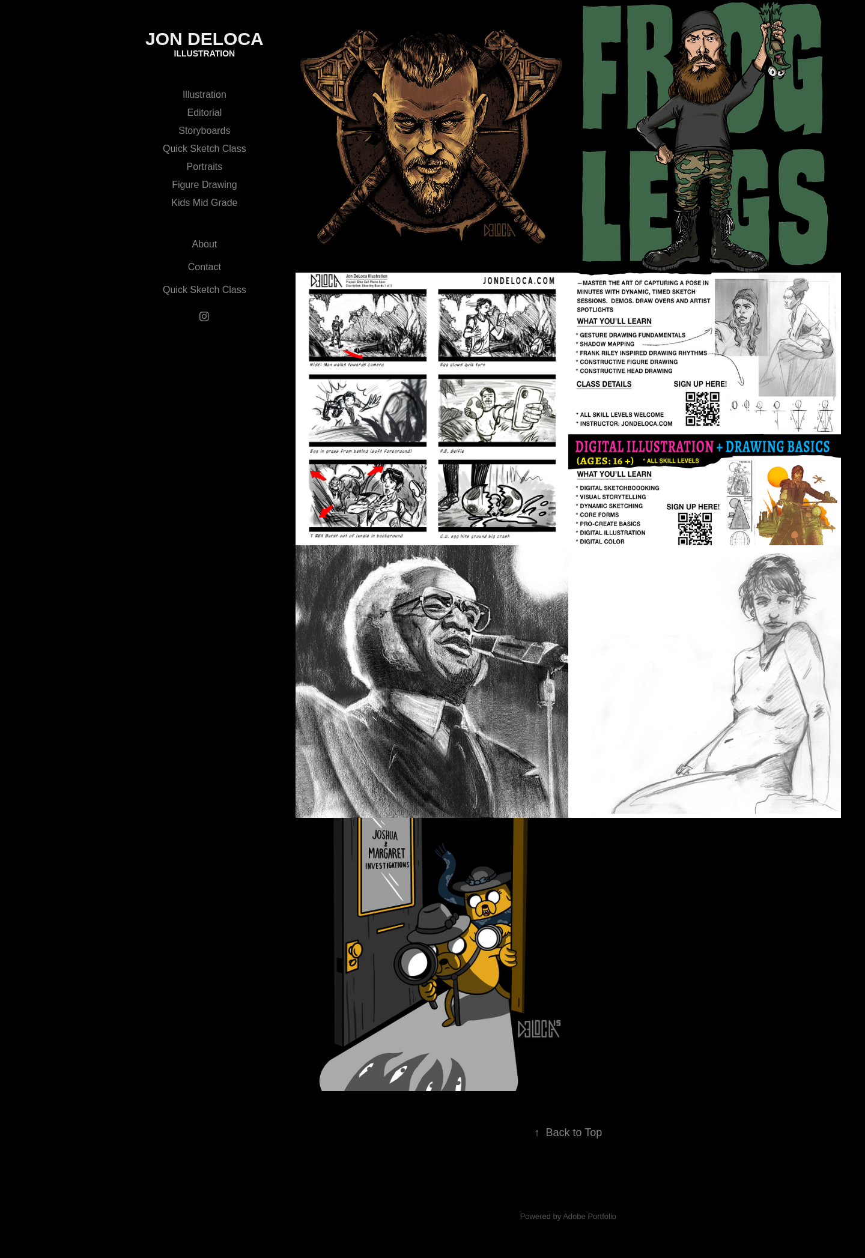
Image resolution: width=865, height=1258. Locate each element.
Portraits (205, 167)
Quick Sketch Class (204, 149)
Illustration (204, 94)
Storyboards (204, 130)
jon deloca (204, 39)
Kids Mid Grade (204, 203)
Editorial (204, 112)
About (204, 244)
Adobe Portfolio (589, 1216)
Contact (204, 267)
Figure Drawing (204, 185)
